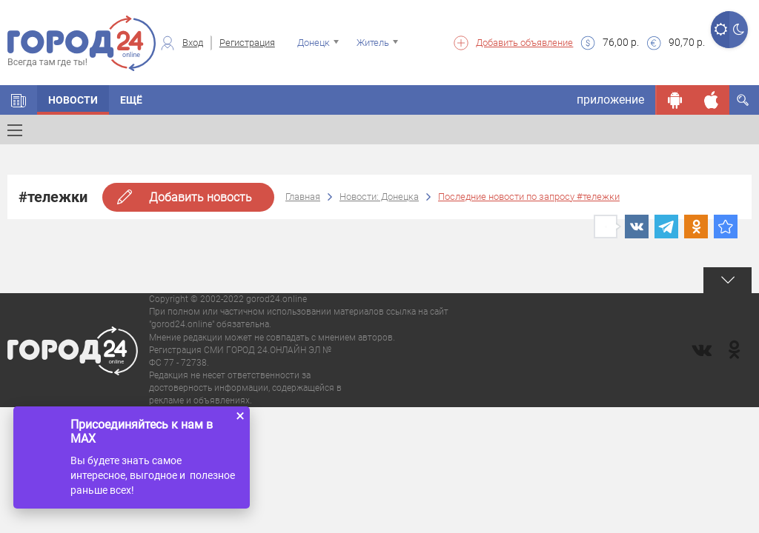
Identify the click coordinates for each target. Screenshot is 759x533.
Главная (302, 196)
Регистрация (247, 42)
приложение (610, 100)
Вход (192, 42)
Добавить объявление (524, 42)
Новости (73, 100)
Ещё (131, 100)
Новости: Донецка (379, 196)
